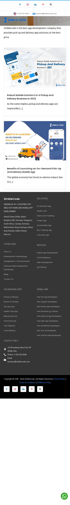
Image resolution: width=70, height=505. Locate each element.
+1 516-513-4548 (20, 354)
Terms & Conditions (27, 382)
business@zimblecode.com (46, 14)
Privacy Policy (59, 379)
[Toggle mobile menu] (65, 20)
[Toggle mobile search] (60, 20)
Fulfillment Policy (44, 382)
